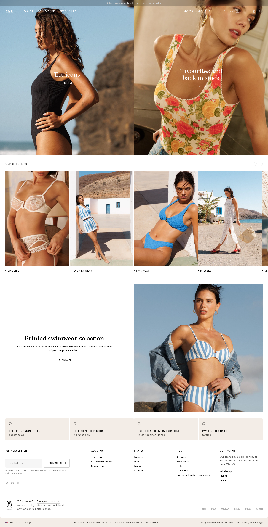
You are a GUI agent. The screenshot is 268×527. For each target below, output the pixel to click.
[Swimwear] (166, 221)
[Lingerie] (37, 221)
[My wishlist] (231, 11)
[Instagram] (6, 483)
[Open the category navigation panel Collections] (47, 11)
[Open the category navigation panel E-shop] (28, 11)
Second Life (68, 11)
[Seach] (226, 11)
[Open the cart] (257, 11)
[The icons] (67, 77)
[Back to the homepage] (9, 11)
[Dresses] (230, 221)
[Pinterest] (18, 483)
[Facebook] (12, 483)
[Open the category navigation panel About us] (203, 11)
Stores (188, 11)
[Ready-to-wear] (101, 221)
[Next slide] (260, 164)
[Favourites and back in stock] (201, 77)
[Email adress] (23, 463)
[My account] (237, 11)
